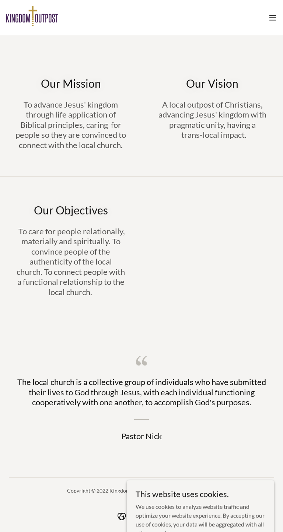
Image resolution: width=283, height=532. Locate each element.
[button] (272, 17)
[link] (32, 17)
